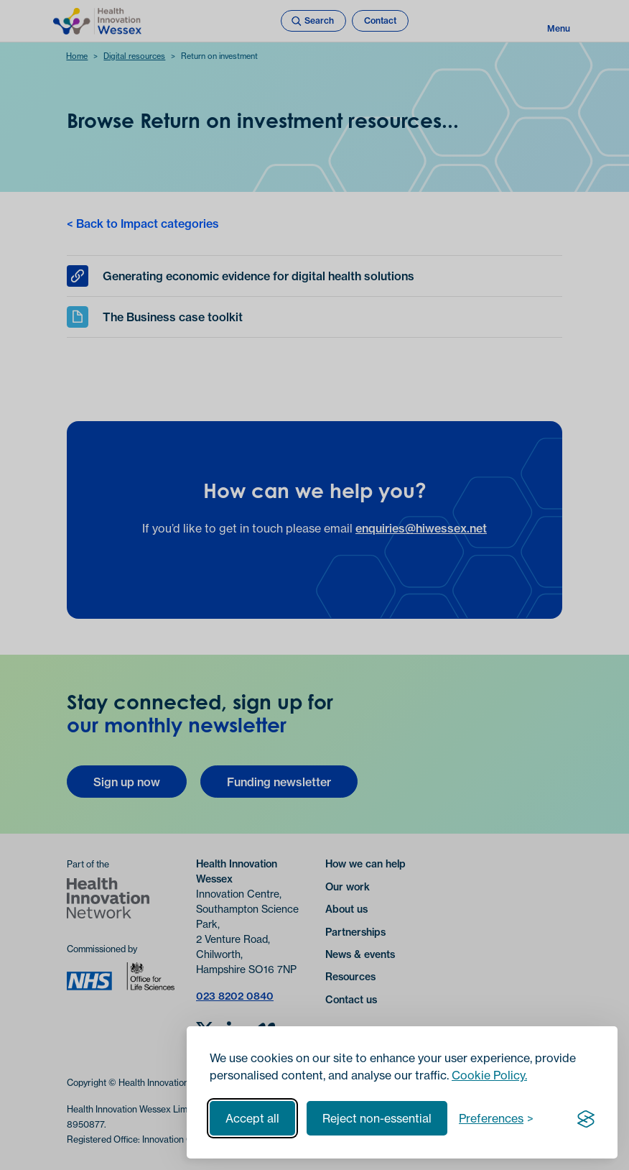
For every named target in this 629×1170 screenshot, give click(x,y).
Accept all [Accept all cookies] (252, 1118)
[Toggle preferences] (496, 1118)
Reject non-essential (377, 1118)
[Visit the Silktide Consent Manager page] (586, 1118)
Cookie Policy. (489, 1075)
